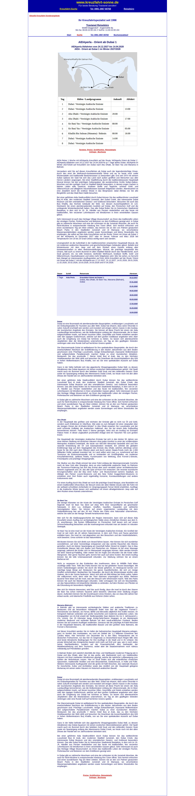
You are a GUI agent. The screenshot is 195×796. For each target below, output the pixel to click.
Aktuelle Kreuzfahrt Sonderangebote (44, 16)
